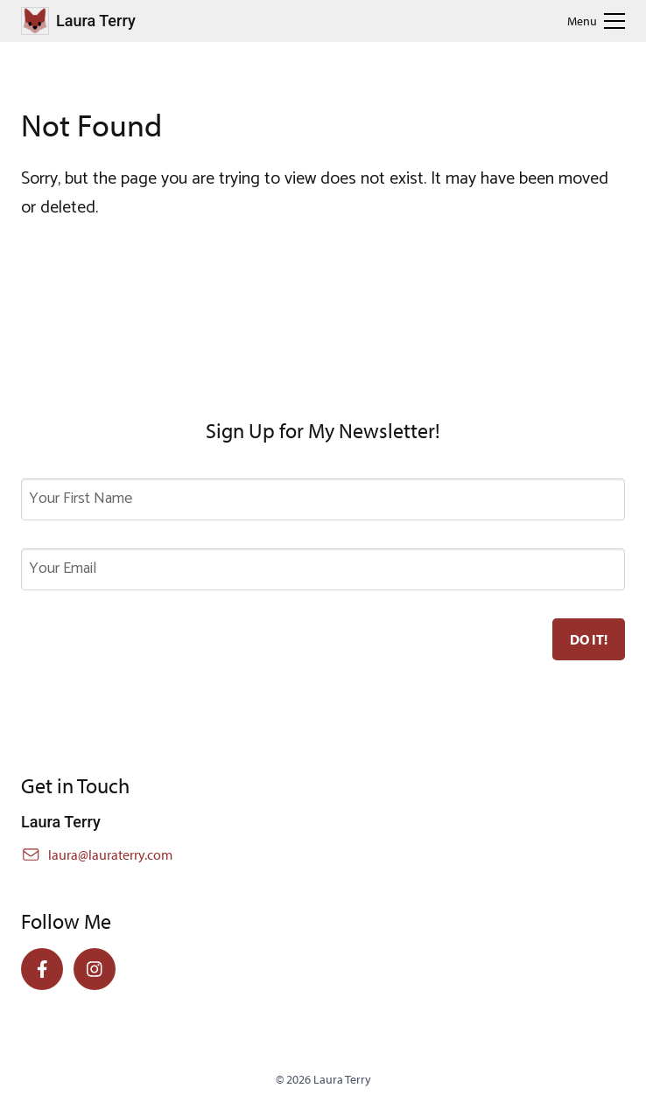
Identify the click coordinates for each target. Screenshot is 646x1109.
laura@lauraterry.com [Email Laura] (110, 854)
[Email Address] (323, 569)
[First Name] (323, 499)
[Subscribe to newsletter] (588, 639)
